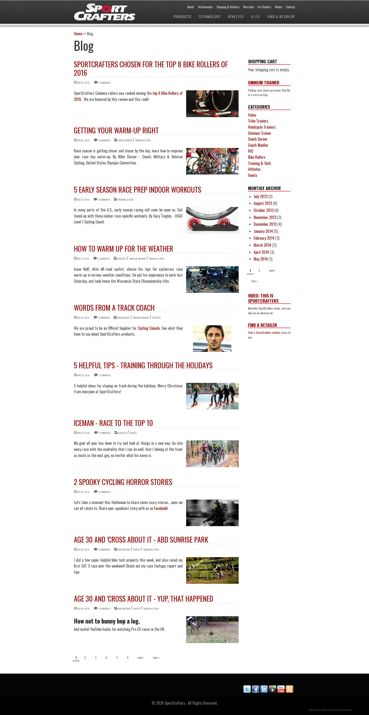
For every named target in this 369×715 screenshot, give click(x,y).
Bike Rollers (123, 317)
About (190, 6)
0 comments (105, 82)
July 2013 (260, 196)
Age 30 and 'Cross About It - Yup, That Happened (143, 598)
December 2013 (265, 224)
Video (252, 115)
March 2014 (262, 245)
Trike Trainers (258, 121)
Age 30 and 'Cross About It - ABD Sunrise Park (141, 539)
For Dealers (264, 6)
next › (141, 657)
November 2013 (265, 217)
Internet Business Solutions (337, 710)
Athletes (236, 16)
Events (133, 433)
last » (156, 657)
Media (278, 6)
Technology (210, 16)
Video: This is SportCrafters (263, 298)
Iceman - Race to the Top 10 (113, 422)
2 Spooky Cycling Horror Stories (123, 482)
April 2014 (261, 252)
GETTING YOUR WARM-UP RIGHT (116, 130)
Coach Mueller (258, 145)
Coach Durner (125, 140)
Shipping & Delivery (228, 6)
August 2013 (263, 203)
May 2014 (261, 259)
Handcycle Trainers (262, 127)
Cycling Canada (149, 328)
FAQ (250, 151)
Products (183, 16)
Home (78, 33)
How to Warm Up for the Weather (123, 248)
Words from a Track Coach (114, 307)
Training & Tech (143, 140)
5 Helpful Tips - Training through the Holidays (143, 365)
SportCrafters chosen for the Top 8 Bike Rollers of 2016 (151, 68)
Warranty (248, 6)
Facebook (160, 508)
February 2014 (264, 238)
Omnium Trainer (137, 258)
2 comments (104, 317)
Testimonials (205, 6)
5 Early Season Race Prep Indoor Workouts (137, 189)
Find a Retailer (281, 16)
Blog (255, 16)
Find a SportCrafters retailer (264, 332)
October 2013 (263, 210)
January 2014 (263, 231)
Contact (290, 6)
